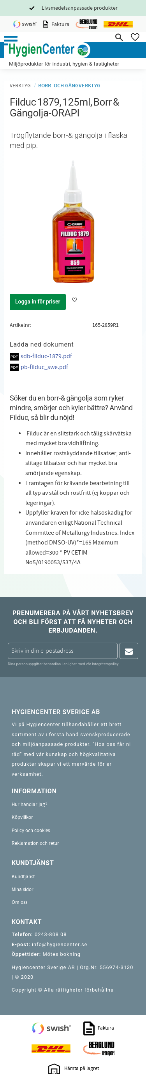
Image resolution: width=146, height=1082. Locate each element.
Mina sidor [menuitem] (22, 889)
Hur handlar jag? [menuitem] (29, 804)
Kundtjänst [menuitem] (23, 877)
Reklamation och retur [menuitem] (35, 843)
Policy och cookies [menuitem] (31, 830)
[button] (11, 40)
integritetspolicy (105, 664)
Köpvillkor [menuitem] (22, 817)
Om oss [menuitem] (19, 902)
